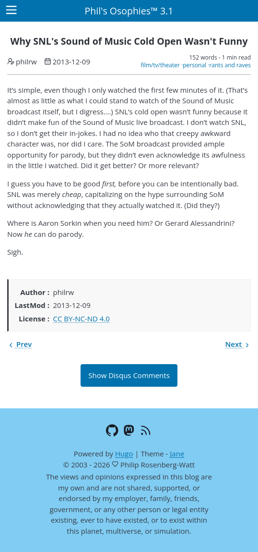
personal (194, 65)
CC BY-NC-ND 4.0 (81, 318)
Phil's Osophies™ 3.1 (129, 10)
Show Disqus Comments (129, 375)
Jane (177, 453)
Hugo (124, 453)
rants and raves (230, 65)
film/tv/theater (160, 65)
